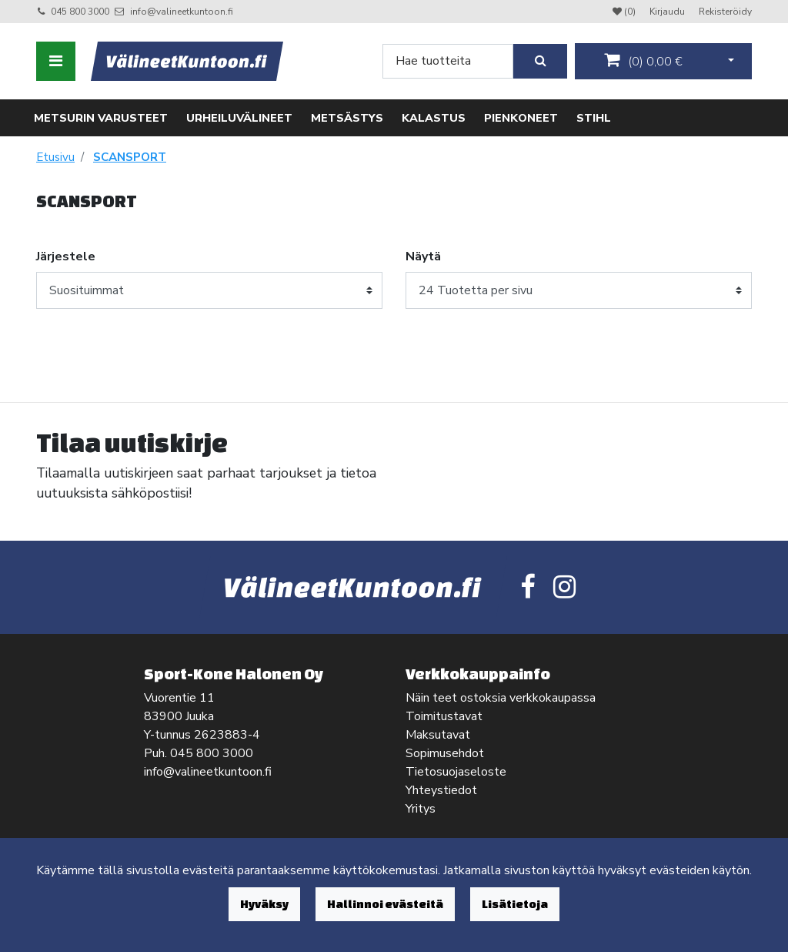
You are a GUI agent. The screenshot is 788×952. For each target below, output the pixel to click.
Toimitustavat (444, 716)
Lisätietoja (515, 903)
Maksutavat (438, 734)
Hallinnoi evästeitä (385, 903)
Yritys (421, 808)
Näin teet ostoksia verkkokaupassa (501, 697)
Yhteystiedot (441, 790)
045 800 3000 (80, 11)
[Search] (447, 61)
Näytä (423, 256)
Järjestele (65, 256)
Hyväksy (264, 903)
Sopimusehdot (445, 753)
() (643, 61)
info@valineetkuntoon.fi (181, 11)
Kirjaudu (668, 11)
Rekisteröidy (725, 11)
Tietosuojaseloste (456, 771)
